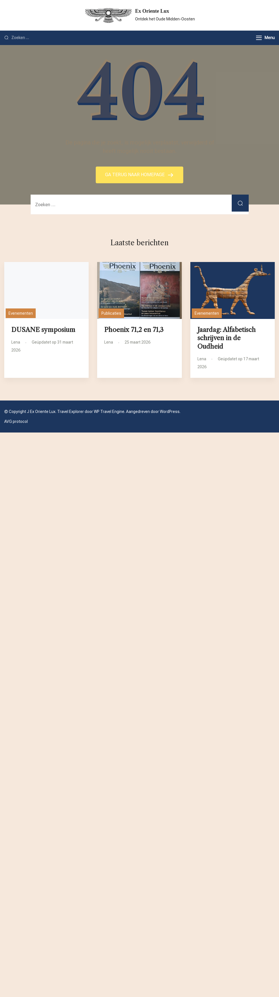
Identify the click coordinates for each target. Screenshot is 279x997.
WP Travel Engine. (109, 411)
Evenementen (20, 313)
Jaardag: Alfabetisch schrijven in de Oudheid (226, 338)
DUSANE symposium (43, 330)
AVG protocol (16, 421)
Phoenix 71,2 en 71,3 (133, 330)
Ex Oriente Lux (152, 11)
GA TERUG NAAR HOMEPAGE (135, 174)
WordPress (170, 411)
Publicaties (111, 313)
